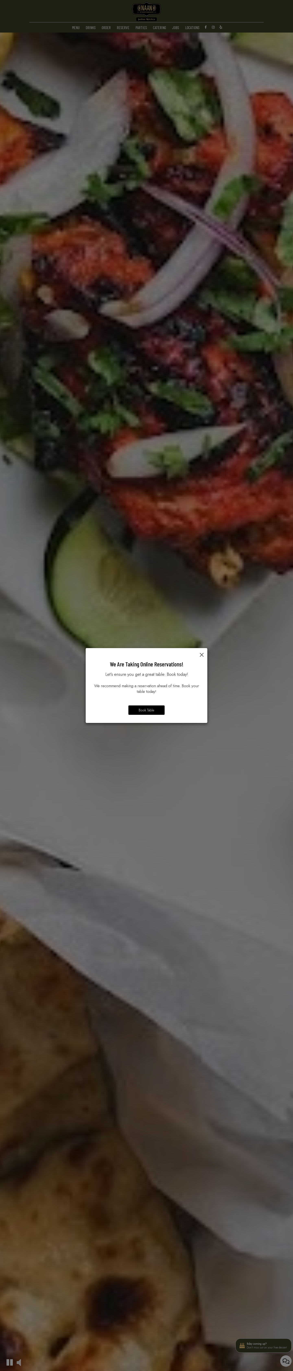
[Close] (201, 654)
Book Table (146, 710)
